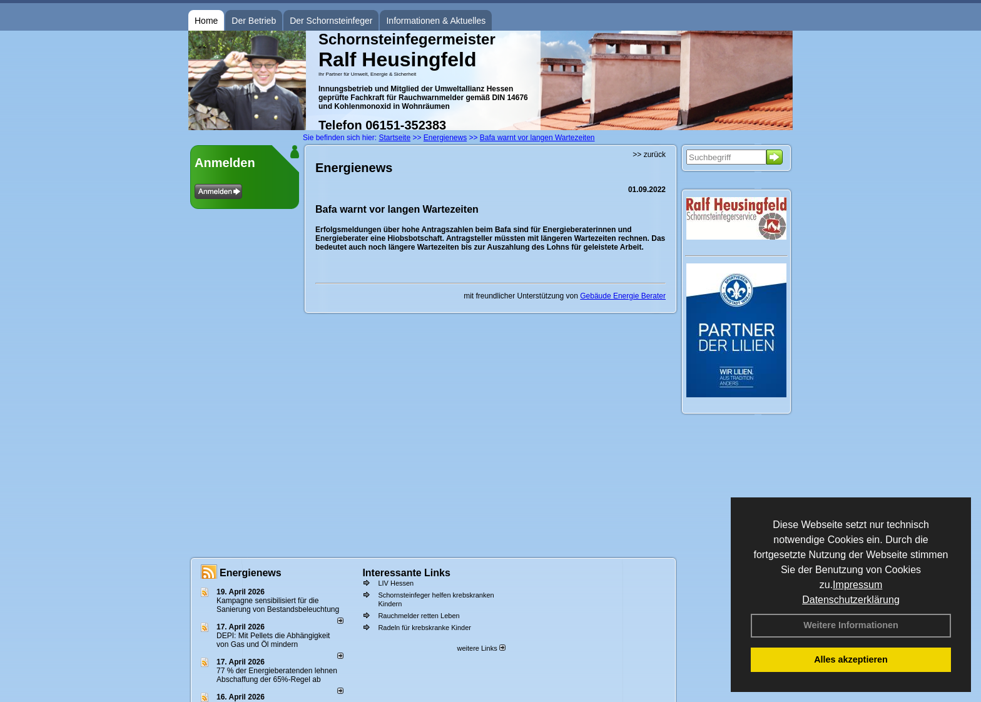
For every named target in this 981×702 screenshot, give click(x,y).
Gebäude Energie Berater (623, 296)
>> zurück (649, 154)
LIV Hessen (396, 583)
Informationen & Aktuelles (435, 21)
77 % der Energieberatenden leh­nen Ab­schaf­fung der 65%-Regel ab (276, 675)
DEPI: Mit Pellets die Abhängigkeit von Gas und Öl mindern (273, 640)
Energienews (251, 572)
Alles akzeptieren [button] (851, 659)
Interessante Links (406, 572)
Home (206, 21)
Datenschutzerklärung (851, 599)
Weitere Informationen (850, 625)
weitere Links (481, 648)
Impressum (857, 584)
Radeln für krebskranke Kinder (424, 627)
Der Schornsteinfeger (331, 21)
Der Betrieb (253, 21)
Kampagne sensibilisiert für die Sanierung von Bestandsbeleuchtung (277, 605)
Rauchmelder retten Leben (418, 615)
